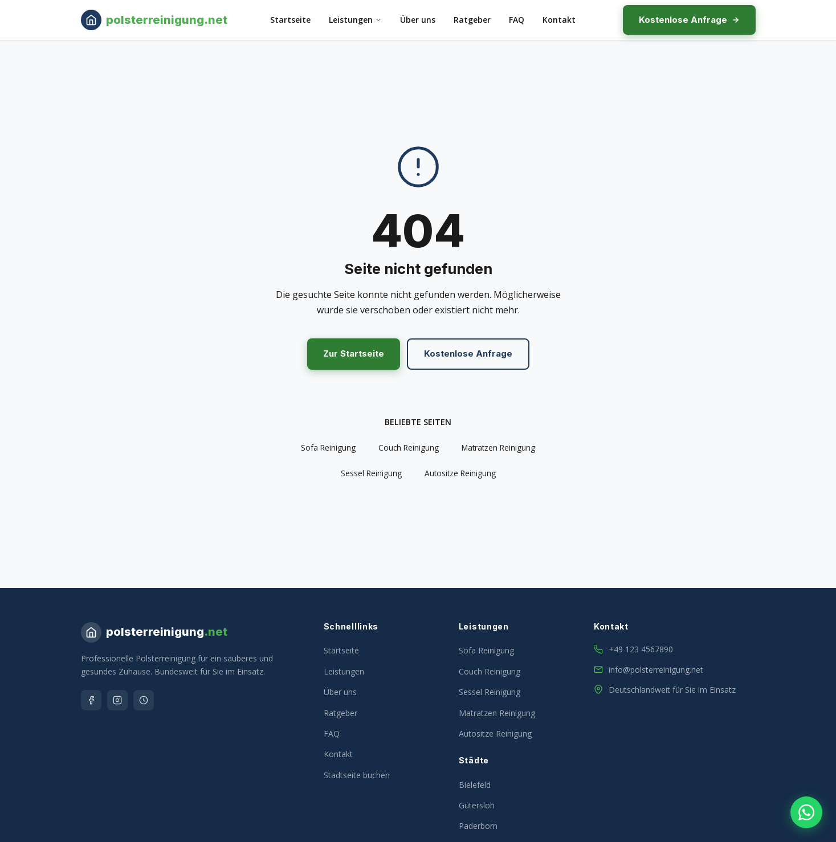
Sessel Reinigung (371, 473)
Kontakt (559, 19)
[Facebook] (91, 700)
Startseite (290, 19)
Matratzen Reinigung (498, 447)
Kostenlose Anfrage (689, 19)
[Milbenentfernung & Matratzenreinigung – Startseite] (154, 20)
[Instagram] (117, 700)
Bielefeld (475, 784)
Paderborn (478, 825)
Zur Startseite (353, 353)
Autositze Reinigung (460, 473)
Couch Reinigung (408, 447)
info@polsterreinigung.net (656, 669)
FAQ (516, 19)
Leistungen (355, 19)
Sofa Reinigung (328, 447)
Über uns (417, 19)
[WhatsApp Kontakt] (806, 812)
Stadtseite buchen (357, 775)
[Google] (143, 700)
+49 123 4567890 (641, 649)
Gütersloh (477, 805)
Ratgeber (472, 19)
